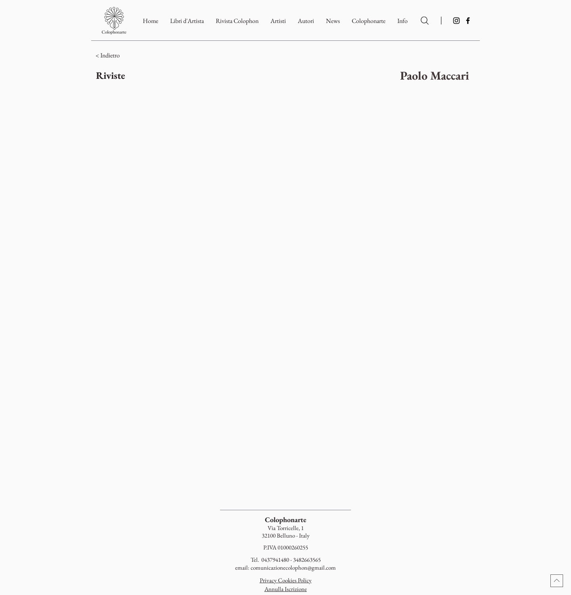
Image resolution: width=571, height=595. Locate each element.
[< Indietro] (142, 55)
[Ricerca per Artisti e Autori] (424, 21)
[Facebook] (468, 20)
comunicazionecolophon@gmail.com (293, 567)
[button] (368, 20)
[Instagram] (456, 20)
